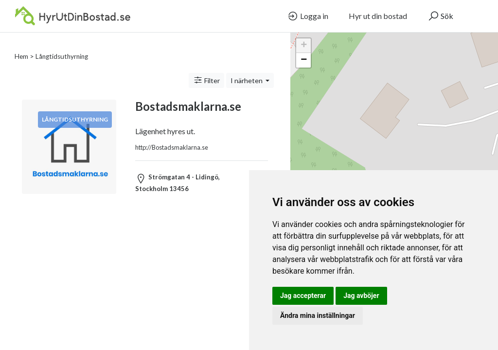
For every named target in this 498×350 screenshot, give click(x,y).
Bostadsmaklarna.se (188, 95)
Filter (206, 68)
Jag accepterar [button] (303, 295)
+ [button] (304, 45)
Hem (21, 45)
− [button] (304, 60)
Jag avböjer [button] (361, 295)
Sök (440, 16)
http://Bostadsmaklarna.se (171, 136)
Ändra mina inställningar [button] (317, 315)
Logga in (307, 16)
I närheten (247, 69)
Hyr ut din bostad (378, 15)
